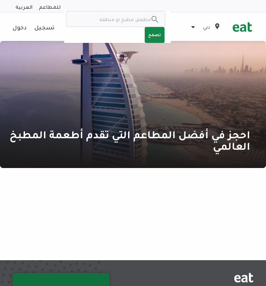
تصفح (154, 34)
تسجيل (44, 27)
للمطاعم (50, 6)
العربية (24, 6)
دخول (20, 27)
